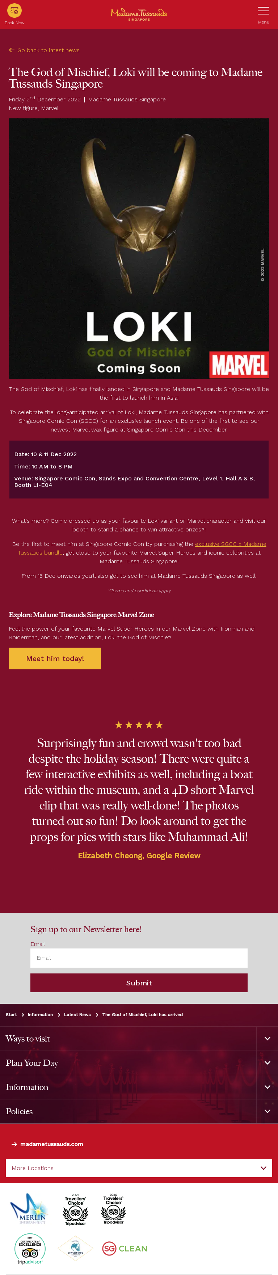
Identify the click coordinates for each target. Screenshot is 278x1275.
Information (40, 1014)
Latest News (77, 1014)
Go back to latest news (44, 50)
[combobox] (139, 1168)
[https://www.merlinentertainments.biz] (30, 1209)
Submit (139, 982)
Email (37, 944)
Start (11, 1014)
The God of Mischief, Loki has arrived (142, 1014)
